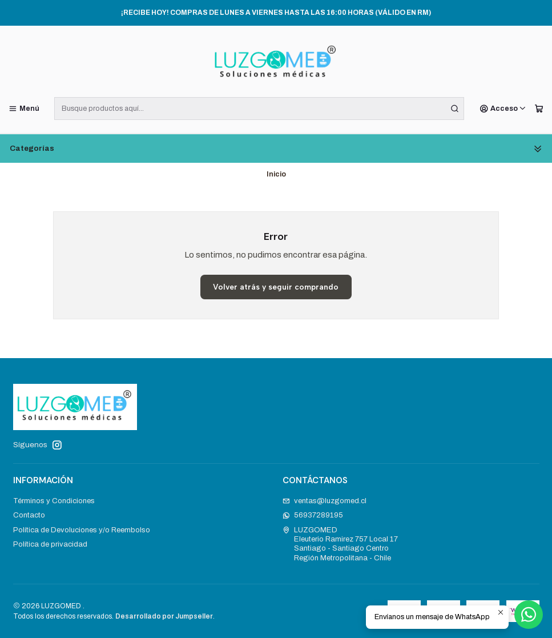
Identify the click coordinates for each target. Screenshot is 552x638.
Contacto (29, 515)
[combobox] (259, 108)
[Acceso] (503, 109)
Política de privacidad (50, 544)
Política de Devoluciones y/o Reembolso (81, 529)
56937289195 (313, 515)
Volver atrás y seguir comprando (276, 286)
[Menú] (24, 109)
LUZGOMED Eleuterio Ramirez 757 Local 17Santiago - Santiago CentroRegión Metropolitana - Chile (340, 543)
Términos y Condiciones (54, 500)
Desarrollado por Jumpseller (164, 616)
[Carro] (539, 109)
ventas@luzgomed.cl (325, 500)
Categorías (276, 148)
